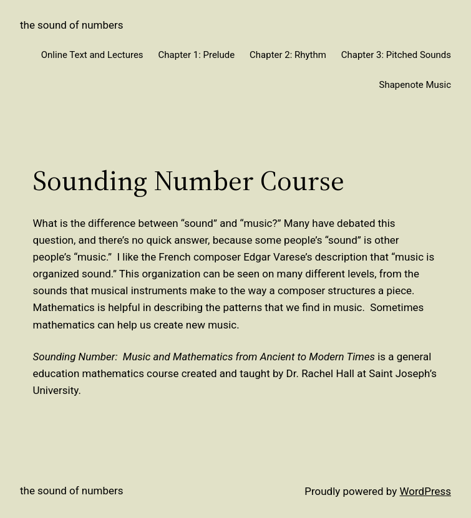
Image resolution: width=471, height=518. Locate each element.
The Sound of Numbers (71, 25)
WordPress (425, 491)
